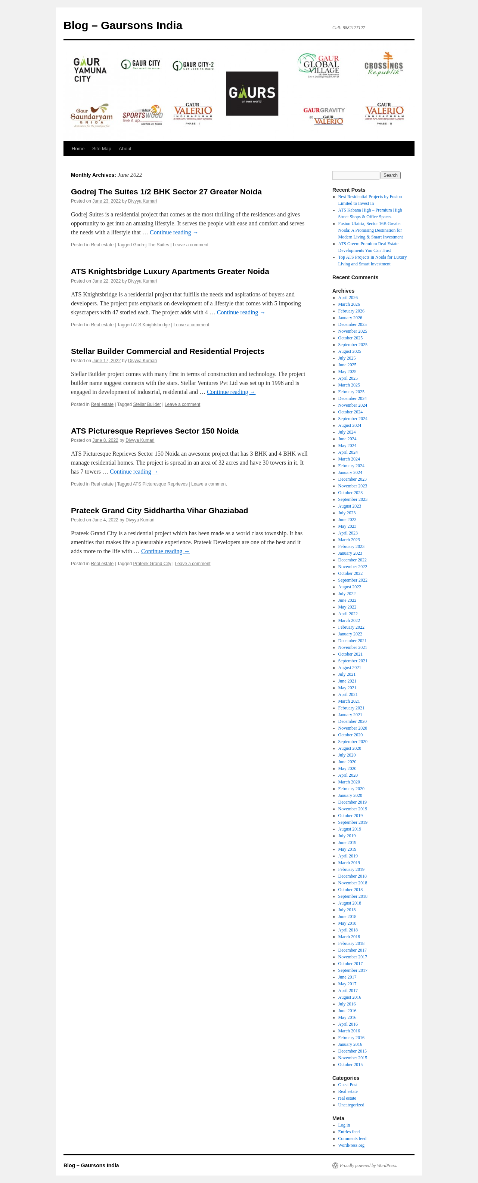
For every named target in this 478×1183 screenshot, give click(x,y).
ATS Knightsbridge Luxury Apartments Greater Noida (170, 271)
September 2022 (352, 580)
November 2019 (352, 808)
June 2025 (347, 364)
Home (78, 148)
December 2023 (352, 479)
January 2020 (350, 795)
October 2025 (350, 338)
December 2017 (352, 950)
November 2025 (352, 331)
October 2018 (350, 889)
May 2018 (347, 923)
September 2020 (352, 741)
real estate (347, 1098)
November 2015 (352, 1057)
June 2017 (347, 977)
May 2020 (347, 768)
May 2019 (347, 849)
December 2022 (352, 560)
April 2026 (348, 297)
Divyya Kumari (142, 201)
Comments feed (352, 1138)
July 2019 (347, 835)
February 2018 (351, 943)
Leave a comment (190, 244)
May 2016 (347, 1017)
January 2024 (350, 472)
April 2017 (348, 990)
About (125, 148)
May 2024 (347, 445)
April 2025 (348, 378)
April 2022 (348, 613)
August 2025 (349, 351)
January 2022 (350, 634)
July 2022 (347, 593)
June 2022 (347, 600)
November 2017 (352, 956)
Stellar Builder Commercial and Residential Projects (167, 351)
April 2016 (348, 1024)
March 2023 (349, 539)
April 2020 (348, 775)
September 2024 (352, 418)
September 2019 (352, 822)
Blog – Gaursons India (122, 25)
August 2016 (349, 997)
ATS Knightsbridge (151, 324)
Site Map (101, 148)
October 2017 (350, 963)
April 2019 (348, 856)
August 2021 (349, 667)
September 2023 (352, 499)
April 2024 (348, 452)
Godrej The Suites (151, 244)
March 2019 (349, 862)
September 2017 (352, 970)
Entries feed (349, 1131)
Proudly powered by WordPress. (368, 1165)
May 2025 (347, 371)
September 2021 (352, 660)
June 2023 (347, 519)
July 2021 (347, 674)
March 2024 (349, 459)
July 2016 (347, 1004)
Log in (344, 1125)
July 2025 (347, 358)
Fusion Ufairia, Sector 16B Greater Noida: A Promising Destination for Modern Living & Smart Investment (370, 230)
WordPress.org (351, 1145)
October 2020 (350, 734)
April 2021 (348, 694)
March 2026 (349, 304)
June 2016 (347, 1010)
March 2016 (349, 1030)
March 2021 (349, 701)
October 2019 (350, 815)
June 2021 (347, 681)
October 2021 (350, 654)
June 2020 (347, 761)
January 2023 (350, 553)
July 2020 (347, 755)
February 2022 (351, 627)
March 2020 (349, 782)
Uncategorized (351, 1104)
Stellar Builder (147, 404)
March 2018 (349, 936)
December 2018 (352, 876)
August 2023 (349, 506)
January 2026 (350, 317)
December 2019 (352, 802)
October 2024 (350, 412)
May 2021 (347, 687)
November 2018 (352, 882)
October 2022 (350, 573)
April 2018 (348, 930)
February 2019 (351, 869)
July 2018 (347, 909)
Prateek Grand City (152, 563)
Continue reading (174, 232)
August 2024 (349, 425)
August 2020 (349, 748)
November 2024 (352, 405)
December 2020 (352, 721)
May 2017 (347, 983)
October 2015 (350, 1064)
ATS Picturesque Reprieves (160, 484)
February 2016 (351, 1037)
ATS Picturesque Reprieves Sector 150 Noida (155, 430)
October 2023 (350, 492)
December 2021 (352, 640)
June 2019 (347, 842)
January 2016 (350, 1044)
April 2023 (348, 533)
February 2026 (351, 311)
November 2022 (352, 566)
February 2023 (351, 546)
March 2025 (349, 385)
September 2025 (352, 344)
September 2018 (352, 896)
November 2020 (352, 728)
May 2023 (347, 526)
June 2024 (347, 438)
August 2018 (349, 903)
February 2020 (351, 788)
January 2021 (350, 714)
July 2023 (347, 512)
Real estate (102, 244)
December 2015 (352, 1051)
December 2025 (352, 324)
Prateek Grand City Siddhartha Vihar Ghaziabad (159, 510)
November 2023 (352, 486)
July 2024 (347, 432)
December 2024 (352, 398)
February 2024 (351, 465)
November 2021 (352, 647)
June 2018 (347, 916)
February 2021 (351, 708)
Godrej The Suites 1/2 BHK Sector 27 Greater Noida (166, 191)
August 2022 (349, 586)
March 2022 (349, 620)
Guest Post (348, 1084)
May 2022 (347, 607)
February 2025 (351, 391)
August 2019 (349, 829)
